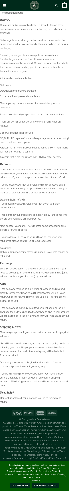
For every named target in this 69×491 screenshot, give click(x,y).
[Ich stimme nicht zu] (65, 476)
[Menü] (4, 5)
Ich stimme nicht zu (45, 485)
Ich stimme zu (20, 485)
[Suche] (56, 5)
